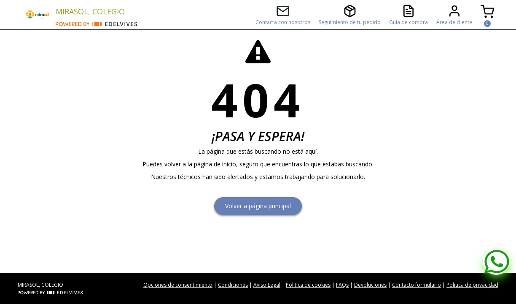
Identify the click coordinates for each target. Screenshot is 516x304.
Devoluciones (370, 284)
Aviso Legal (266, 284)
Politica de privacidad (472, 284)
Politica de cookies (308, 284)
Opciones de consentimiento (177, 284)
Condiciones (233, 284)
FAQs (342, 284)
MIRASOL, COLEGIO (90, 11)
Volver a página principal (258, 206)
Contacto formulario (416, 284)
